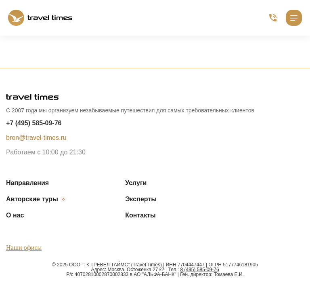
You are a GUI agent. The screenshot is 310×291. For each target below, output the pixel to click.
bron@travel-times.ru (36, 137)
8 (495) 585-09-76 (199, 269)
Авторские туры (36, 199)
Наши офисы (24, 247)
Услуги (136, 182)
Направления (27, 182)
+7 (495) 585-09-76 (33, 123)
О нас (15, 215)
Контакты (140, 215)
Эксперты (141, 199)
